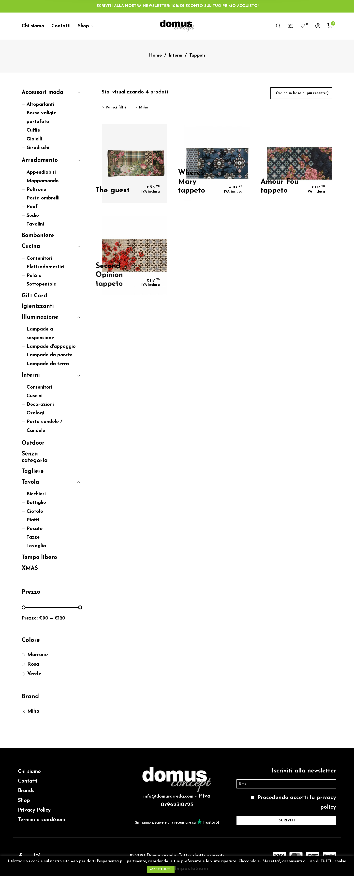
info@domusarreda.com (168, 796)
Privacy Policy (34, 810)
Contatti (27, 781)
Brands (26, 790)
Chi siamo (29, 771)
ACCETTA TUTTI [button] (161, 869)
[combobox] (301, 93)
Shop (24, 800)
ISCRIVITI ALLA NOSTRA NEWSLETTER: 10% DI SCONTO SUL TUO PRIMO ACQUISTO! (177, 6)
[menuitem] (36, 26)
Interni (175, 55)
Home (155, 55)
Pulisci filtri (115, 107)
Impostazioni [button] (191, 869)
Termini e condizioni (41, 819)
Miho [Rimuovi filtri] (143, 107)
